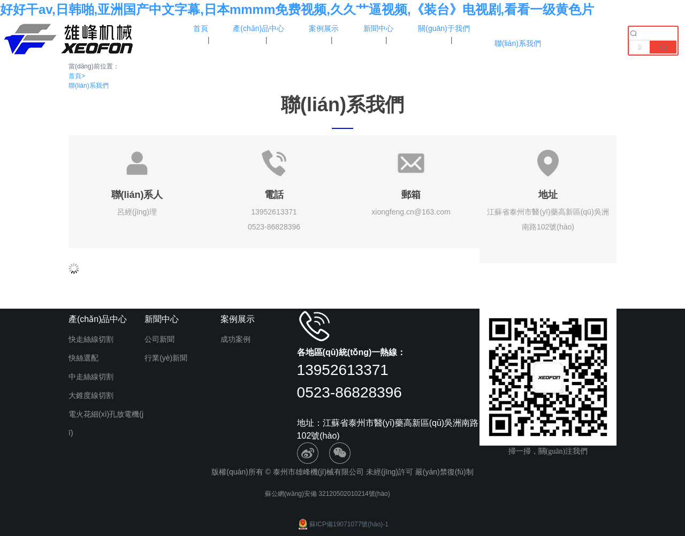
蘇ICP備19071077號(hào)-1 (342, 524)
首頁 (76, 76)
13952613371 (274, 212)
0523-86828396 (274, 227)
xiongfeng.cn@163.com (410, 212)
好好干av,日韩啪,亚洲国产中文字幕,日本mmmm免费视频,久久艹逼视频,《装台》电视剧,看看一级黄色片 (297, 9)
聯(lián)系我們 (88, 85)
